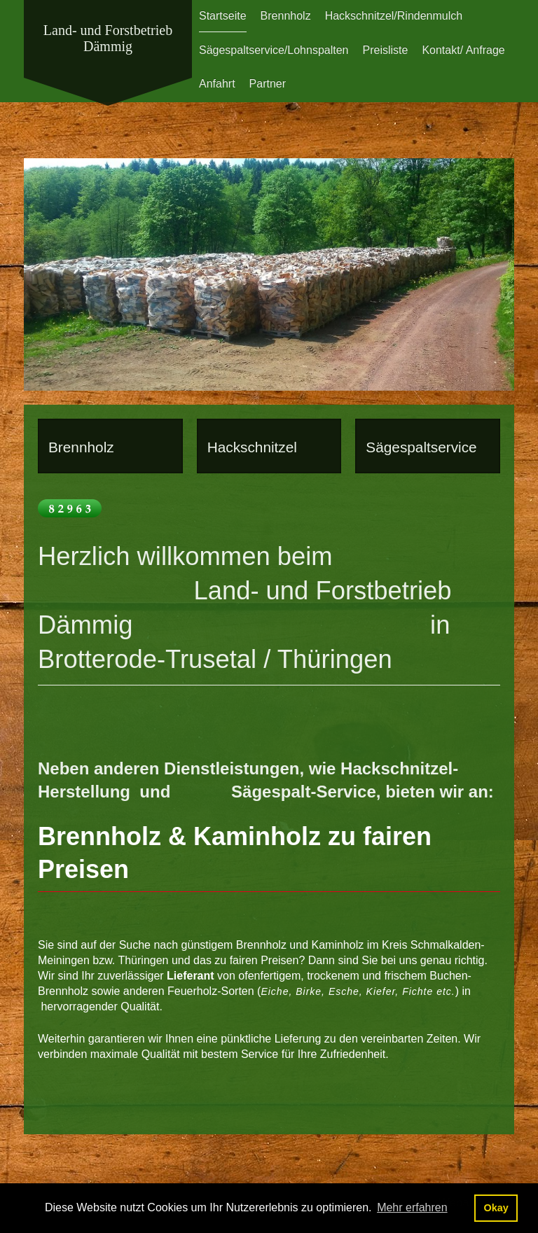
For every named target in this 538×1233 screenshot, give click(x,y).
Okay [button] (495, 1207)
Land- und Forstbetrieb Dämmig (107, 38)
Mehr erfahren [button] (412, 1207)
